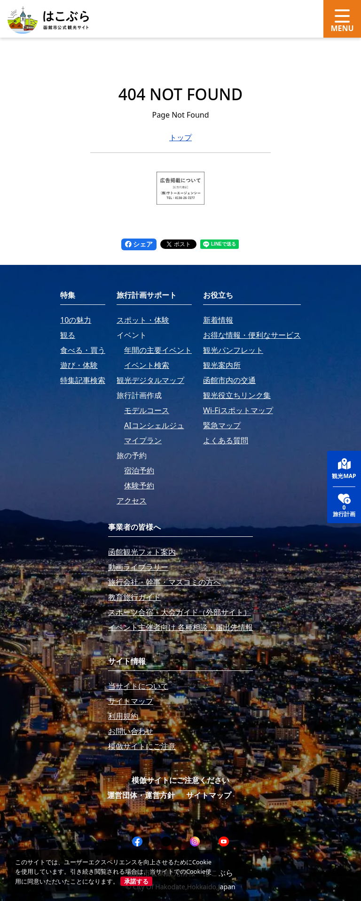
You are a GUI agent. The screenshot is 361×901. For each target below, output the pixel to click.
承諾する (136, 881)
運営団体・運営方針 (141, 795)
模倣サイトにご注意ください (180, 780)
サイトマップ (208, 795)
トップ (180, 137)
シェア (139, 243)
